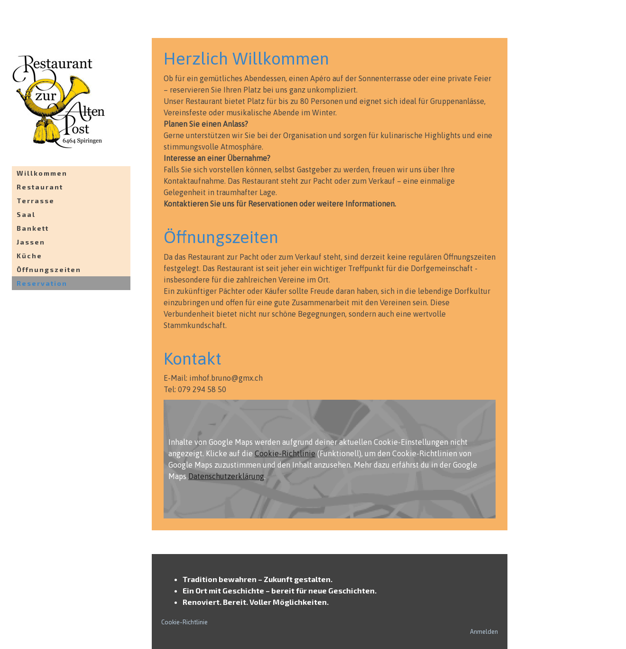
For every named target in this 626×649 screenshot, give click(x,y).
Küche (29, 256)
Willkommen (42, 173)
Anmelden (484, 631)
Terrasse (36, 201)
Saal (26, 214)
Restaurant (40, 187)
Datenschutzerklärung (226, 476)
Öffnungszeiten (49, 269)
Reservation (42, 283)
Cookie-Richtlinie (285, 453)
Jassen (31, 242)
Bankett (33, 228)
